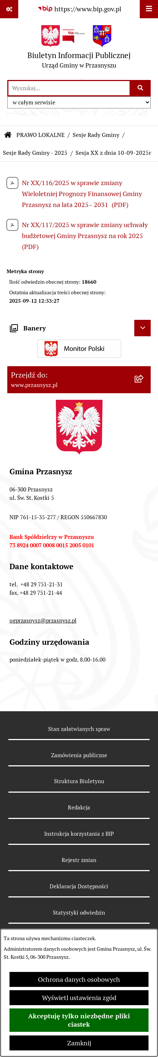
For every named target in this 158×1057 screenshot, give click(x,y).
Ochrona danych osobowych (79, 979)
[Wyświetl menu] (149, 9)
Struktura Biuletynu (79, 781)
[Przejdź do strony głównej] (79, 48)
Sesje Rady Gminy (96, 135)
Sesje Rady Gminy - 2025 (35, 153)
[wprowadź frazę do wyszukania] (69, 88)
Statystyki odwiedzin (79, 912)
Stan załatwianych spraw (79, 728)
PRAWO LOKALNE (40, 135)
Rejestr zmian (79, 860)
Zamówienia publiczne (79, 755)
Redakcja (79, 807)
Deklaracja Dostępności (79, 886)
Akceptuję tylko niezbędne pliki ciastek (79, 1020)
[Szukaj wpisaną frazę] (141, 88)
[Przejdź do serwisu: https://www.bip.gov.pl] (79, 9)
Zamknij (79, 1043)
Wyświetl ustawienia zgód (79, 997)
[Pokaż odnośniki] (9, 9)
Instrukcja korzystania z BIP (79, 833)
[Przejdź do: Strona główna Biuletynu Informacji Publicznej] (8, 135)
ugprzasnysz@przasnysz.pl (43, 620)
